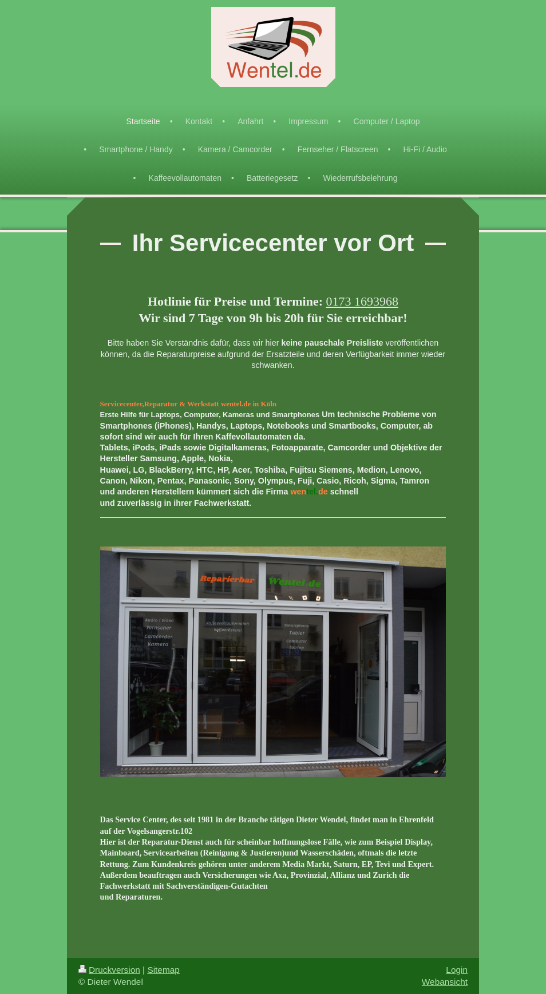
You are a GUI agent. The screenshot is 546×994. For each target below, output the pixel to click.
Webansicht (445, 982)
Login (457, 970)
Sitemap (163, 970)
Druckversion (109, 970)
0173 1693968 (362, 301)
